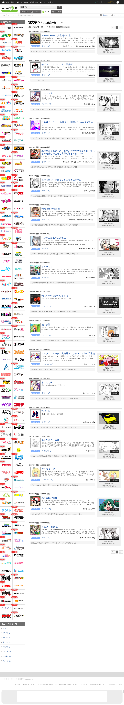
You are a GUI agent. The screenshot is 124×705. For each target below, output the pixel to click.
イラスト (37, 12)
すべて (5, 628)
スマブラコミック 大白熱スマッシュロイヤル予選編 (68, 353)
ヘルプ (33, 684)
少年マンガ (6, 633)
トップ (26, 12)
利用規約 (26, 684)
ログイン (98, 2)
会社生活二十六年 (50, 440)
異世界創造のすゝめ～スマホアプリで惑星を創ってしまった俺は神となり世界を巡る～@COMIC (68, 152)
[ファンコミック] (47, 306)
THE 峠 (45, 411)
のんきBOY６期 (49, 498)
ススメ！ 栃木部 (49, 527)
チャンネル (24, 2)
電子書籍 (58, 12)
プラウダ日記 (48, 469)
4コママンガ (7, 651)
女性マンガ (6, 647)
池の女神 (45, 324)
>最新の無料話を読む (109, 52)
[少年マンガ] (46, 162)
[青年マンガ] (46, 46)
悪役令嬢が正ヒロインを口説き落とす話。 (62, 180)
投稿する (106, 15)
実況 (36, 2)
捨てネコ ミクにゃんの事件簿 (57, 64)
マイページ (117, 15)
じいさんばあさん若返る (53, 238)
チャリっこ (47, 267)
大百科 (32, 2)
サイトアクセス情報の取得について (95, 684)
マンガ (47, 12)
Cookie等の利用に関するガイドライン (68, 684)
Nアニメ (42, 2)
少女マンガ (6, 642)
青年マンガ (6, 637)
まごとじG (46, 382)
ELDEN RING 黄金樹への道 (56, 35)
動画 (7, 2)
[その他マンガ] (47, 248)
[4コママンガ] (46, 104)
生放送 (17, 2)
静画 (12, 2)
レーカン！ (47, 93)
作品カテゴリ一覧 (9, 624)
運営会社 (18, 684)
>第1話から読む (109, 50)
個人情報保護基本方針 (45, 684)
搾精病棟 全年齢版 (50, 209)
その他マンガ (7, 656)
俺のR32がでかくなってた (54, 295)
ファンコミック (8, 661)
